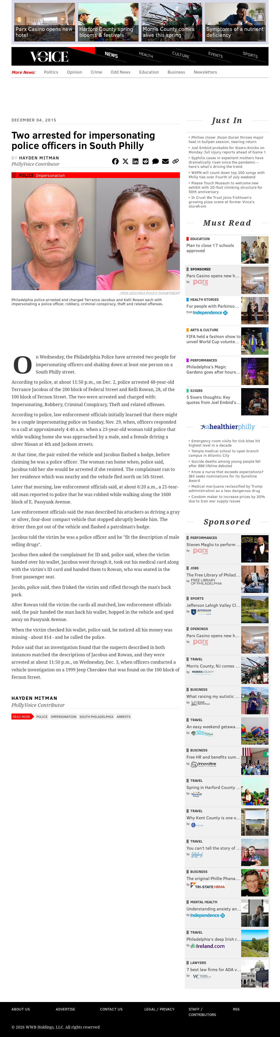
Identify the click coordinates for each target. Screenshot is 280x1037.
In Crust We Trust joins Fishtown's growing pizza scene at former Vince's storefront (222, 202)
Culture (180, 55)
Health (146, 54)
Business (176, 72)
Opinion (74, 72)
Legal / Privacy (159, 1009)
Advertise (65, 1009)
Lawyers (198, 962)
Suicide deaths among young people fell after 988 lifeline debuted (225, 463)
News (111, 55)
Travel (196, 659)
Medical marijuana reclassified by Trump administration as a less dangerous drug (225, 488)
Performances (203, 360)
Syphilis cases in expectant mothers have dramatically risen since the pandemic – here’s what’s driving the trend (226, 162)
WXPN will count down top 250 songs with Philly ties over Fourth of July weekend (227, 174)
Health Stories (204, 299)
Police (26, 175)
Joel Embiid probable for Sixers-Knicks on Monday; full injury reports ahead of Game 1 (227, 150)
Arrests (123, 716)
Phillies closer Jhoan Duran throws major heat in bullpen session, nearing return (226, 139)
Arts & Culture (204, 329)
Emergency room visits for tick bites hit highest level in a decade (224, 443)
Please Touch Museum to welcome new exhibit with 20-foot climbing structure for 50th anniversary (225, 187)
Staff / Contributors (202, 1011)
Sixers (196, 390)
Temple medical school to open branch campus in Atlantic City (224, 453)
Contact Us (111, 1009)
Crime (96, 72)
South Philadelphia (96, 716)
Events (215, 54)
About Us (20, 1009)
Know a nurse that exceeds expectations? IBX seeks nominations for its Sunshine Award (226, 476)
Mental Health (203, 901)
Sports (250, 54)
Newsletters (205, 72)
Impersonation (50, 175)
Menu (20, 57)
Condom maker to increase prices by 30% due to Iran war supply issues (227, 498)
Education (149, 72)
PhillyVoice (49, 56)
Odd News (120, 72)
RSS (236, 1009)
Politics (51, 72)
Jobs (194, 568)
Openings (199, 628)
